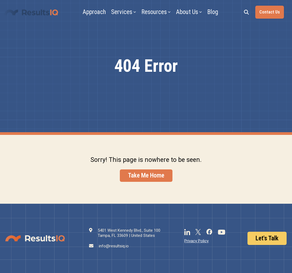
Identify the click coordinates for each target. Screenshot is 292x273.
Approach (94, 12)
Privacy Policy (196, 240)
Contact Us (269, 12)
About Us (189, 12)
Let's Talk (267, 238)
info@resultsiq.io (114, 246)
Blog (212, 12)
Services (123, 12)
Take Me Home (146, 175)
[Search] (246, 12)
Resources (156, 12)
